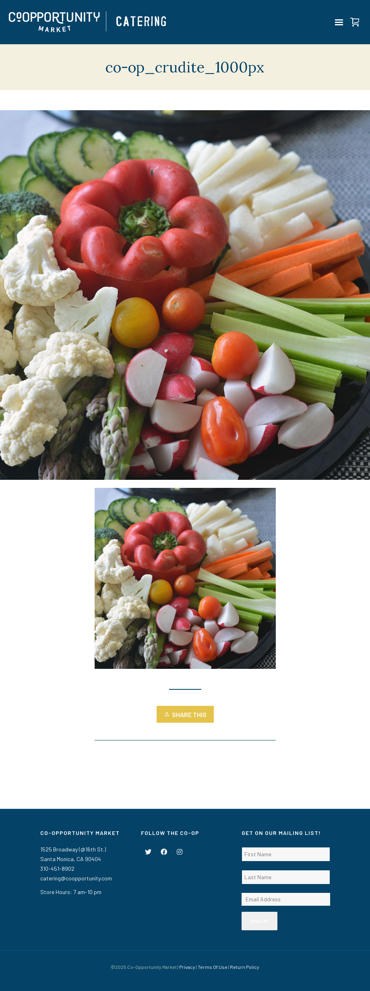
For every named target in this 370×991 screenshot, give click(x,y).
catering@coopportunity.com (76, 878)
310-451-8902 (57, 868)
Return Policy (244, 967)
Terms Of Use (212, 967)
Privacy (187, 967)
